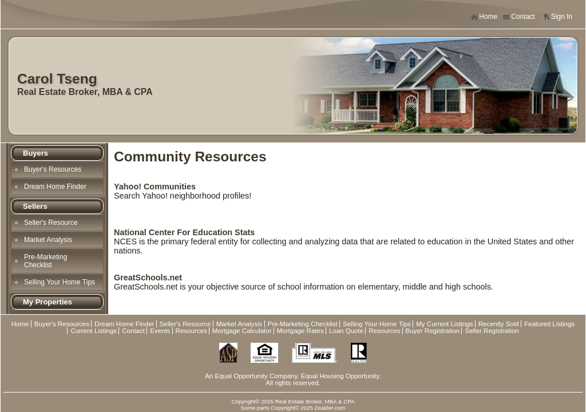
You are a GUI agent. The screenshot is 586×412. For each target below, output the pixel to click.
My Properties (47, 302)
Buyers (35, 153)
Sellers (35, 206)
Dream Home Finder (55, 187)
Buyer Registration (433, 330)
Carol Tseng (57, 78)
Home (483, 17)
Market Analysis (48, 240)
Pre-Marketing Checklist (45, 261)
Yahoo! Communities (155, 186)
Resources (191, 330)
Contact (518, 17)
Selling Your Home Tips (59, 282)
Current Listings (93, 330)
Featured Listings (549, 323)
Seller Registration (491, 330)
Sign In (557, 17)
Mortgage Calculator (242, 330)
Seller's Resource (51, 223)
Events (160, 330)
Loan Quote (346, 330)
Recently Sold (498, 323)
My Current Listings (444, 323)
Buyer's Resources (52, 169)
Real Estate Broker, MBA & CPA (85, 92)
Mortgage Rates (300, 330)
